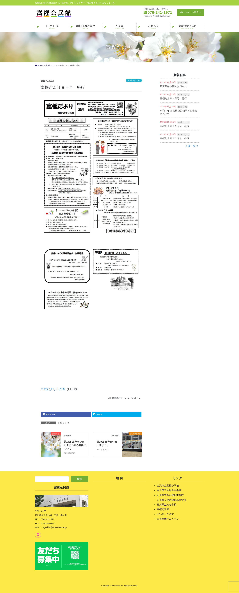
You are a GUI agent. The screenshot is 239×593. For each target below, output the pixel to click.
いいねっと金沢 (165, 514)
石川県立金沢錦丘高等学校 (171, 500)
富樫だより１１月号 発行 (174, 138)
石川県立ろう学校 (166, 504)
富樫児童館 (163, 509)
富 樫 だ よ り (134, 80)
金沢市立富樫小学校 (168, 485)
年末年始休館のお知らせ (173, 86)
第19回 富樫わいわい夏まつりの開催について (75, 445)
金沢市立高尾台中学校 (169, 490)
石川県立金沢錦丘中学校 (170, 495)
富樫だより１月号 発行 (173, 98)
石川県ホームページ (168, 518)
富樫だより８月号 (53, 389)
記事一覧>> (192, 146)
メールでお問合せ (190, 12)
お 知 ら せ (182, 82)
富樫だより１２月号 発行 (174, 126)
